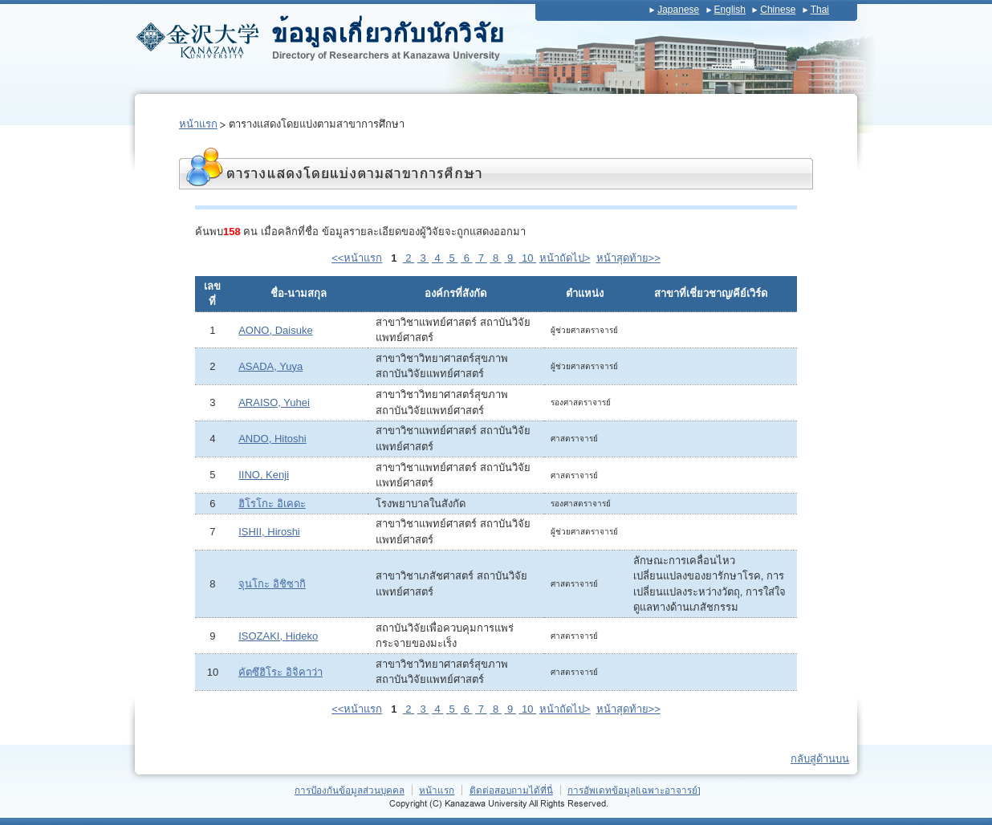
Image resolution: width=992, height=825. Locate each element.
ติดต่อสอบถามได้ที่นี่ (511, 790)
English (730, 9)
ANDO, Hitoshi (272, 439)
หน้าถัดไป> (565, 258)
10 (527, 258)
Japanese (678, 9)
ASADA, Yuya (270, 366)
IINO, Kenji (263, 475)
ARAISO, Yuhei (274, 402)
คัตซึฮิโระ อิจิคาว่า (280, 672)
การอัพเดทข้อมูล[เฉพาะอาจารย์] (634, 790)
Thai (820, 9)
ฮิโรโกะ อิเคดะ (272, 504)
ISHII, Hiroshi (269, 532)
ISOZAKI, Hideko (278, 636)
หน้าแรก (198, 124)
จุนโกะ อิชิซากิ (272, 584)
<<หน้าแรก (356, 258)
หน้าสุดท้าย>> (628, 258)
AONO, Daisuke (275, 330)
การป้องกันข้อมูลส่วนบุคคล (350, 790)
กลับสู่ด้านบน (820, 759)
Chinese (777, 9)
